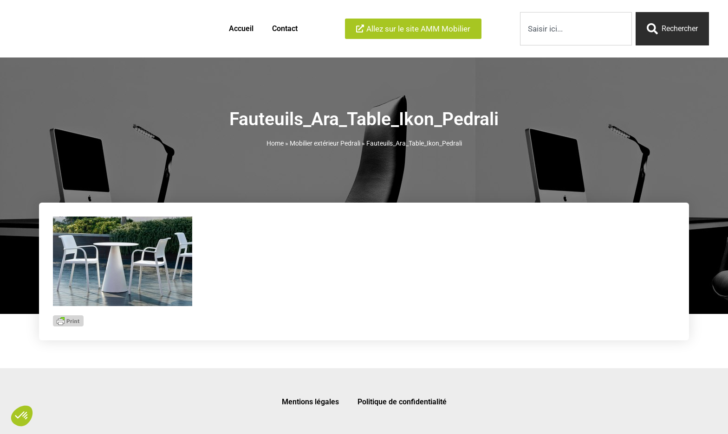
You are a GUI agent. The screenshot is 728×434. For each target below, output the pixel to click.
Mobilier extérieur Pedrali (325, 142)
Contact (285, 28)
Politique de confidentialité (402, 400)
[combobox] (576, 28)
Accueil (241, 28)
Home (275, 142)
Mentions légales (310, 400)
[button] (22, 416)
